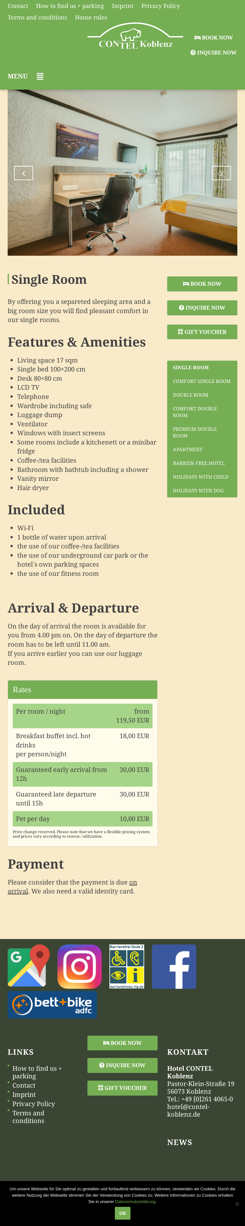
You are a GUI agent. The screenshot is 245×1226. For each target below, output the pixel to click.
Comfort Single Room (202, 381)
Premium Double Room (195, 432)
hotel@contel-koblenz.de (188, 1110)
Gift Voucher (202, 331)
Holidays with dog (198, 490)
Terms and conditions (28, 1117)
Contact (23, 1085)
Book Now (214, 37)
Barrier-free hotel (199, 463)
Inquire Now (213, 52)
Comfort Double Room (195, 411)
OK (122, 1213)
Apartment (187, 449)
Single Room (191, 367)
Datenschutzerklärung (135, 1201)
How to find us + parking (37, 1072)
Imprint (24, 1094)
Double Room (190, 395)
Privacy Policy (33, 1104)
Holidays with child (200, 477)
